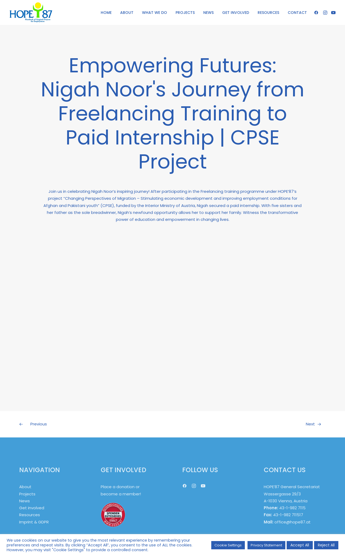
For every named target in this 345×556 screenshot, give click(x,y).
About (25, 487)
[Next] (264, 424)
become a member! (121, 494)
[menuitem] (106, 12)
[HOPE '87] (31, 12)
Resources (29, 515)
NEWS (208, 12)
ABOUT (126, 12)
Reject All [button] (326, 545)
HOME (106, 12)
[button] (317, 12)
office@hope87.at (292, 522)
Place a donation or (120, 487)
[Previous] (80, 424)
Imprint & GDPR (34, 522)
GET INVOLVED (235, 12)
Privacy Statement (266, 545)
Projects (27, 494)
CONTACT (297, 12)
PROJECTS (185, 12)
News (24, 501)
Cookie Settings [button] (228, 545)
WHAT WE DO (154, 12)
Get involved (31, 508)
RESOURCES (268, 12)
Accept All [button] (299, 545)
